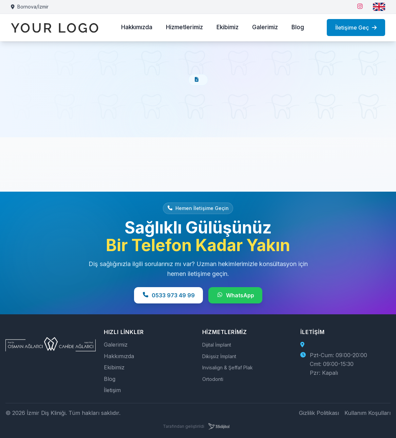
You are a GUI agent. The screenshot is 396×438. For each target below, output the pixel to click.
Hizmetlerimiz (184, 27)
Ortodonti (212, 379)
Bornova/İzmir (30, 7)
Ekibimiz (227, 27)
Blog (297, 27)
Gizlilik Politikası (319, 412)
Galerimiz (265, 27)
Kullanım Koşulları (367, 412)
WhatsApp (235, 295)
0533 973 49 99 (168, 295)
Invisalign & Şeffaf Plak (227, 367)
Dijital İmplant (216, 345)
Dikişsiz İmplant (219, 356)
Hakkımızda (136, 27)
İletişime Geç (356, 27)
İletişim (112, 390)
